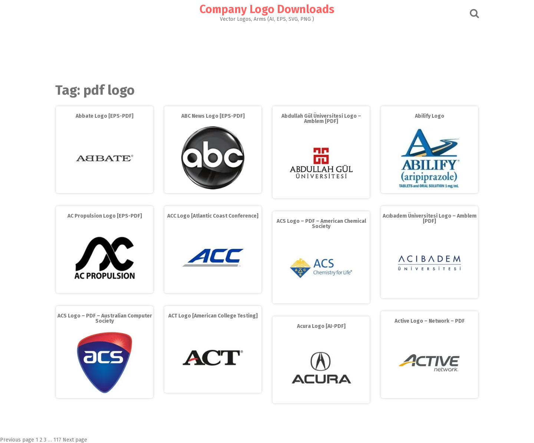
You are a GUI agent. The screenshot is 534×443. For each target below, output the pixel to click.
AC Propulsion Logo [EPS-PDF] (104, 216)
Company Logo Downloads (267, 9)
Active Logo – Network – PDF (430, 321)
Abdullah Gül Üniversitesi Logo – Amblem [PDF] (321, 118)
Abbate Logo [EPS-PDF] (105, 116)
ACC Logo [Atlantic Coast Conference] (212, 216)
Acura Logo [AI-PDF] (321, 326)
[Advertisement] (267, 50)
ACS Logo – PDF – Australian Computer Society (104, 318)
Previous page (17, 440)
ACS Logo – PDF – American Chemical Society (321, 223)
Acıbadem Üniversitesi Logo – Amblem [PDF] (430, 218)
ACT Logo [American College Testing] (213, 316)
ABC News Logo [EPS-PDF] (213, 116)
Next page (75, 440)
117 (57, 440)
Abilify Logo (429, 116)
